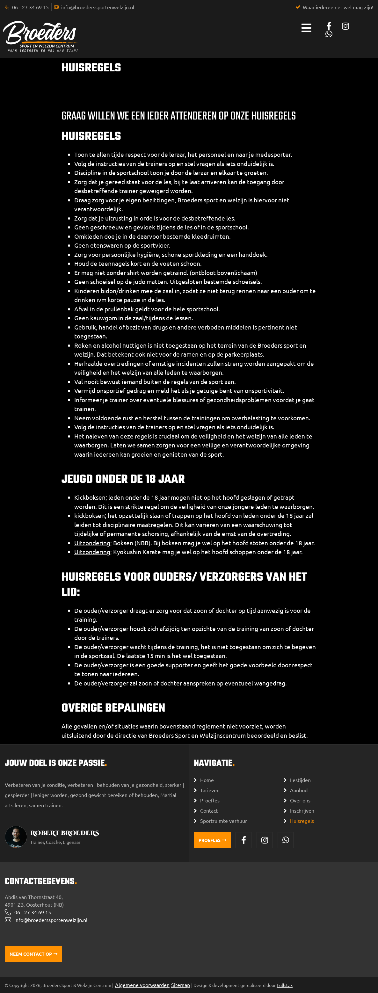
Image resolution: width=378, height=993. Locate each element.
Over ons (300, 800)
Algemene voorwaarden (142, 985)
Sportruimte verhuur (223, 820)
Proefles (210, 800)
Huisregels (302, 820)
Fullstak (285, 985)
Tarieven (210, 790)
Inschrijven (302, 810)
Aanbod (299, 790)
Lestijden (300, 780)
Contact (209, 810)
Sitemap (180, 985)
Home (207, 780)
